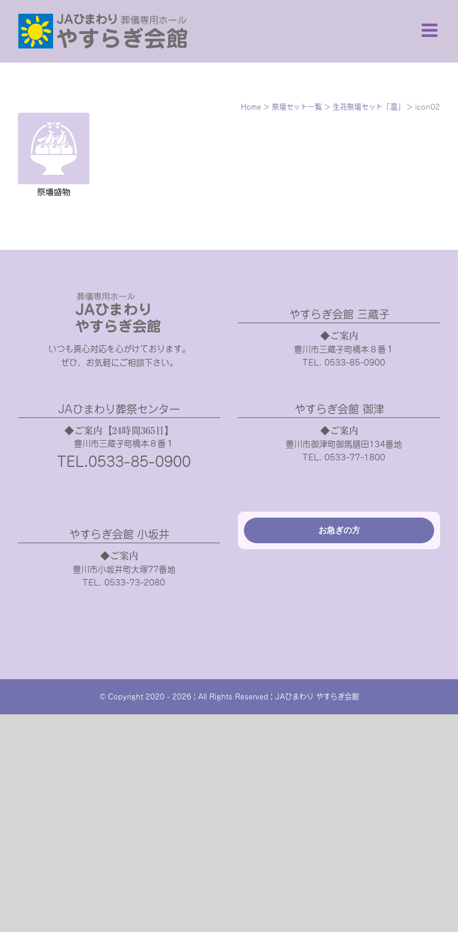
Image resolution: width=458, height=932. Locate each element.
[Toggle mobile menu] (431, 30)
